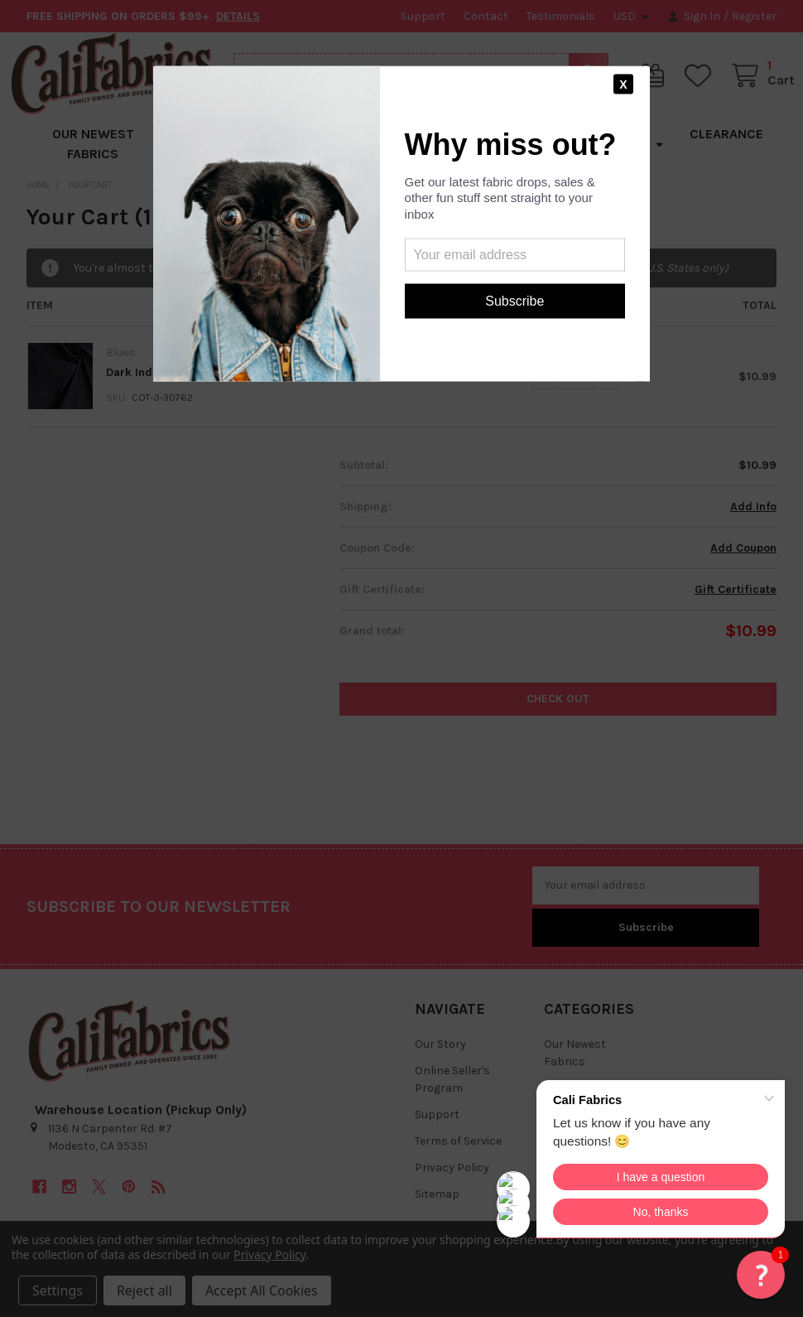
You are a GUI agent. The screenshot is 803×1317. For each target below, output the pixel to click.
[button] (761, 1275)
